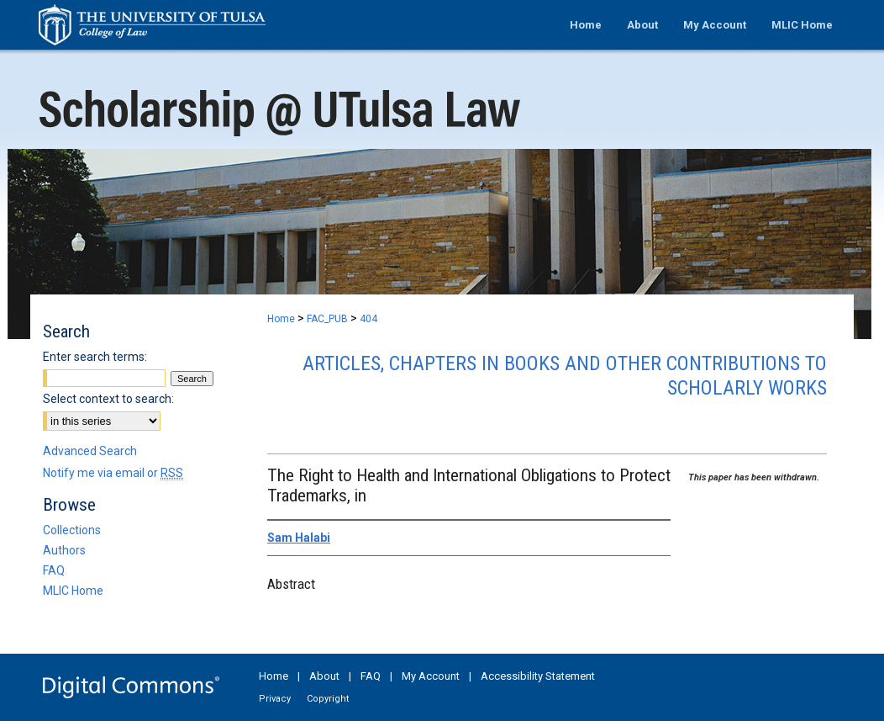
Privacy (275, 698)
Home (281, 319)
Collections (72, 530)
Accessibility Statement (538, 676)
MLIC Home (73, 590)
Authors (64, 550)
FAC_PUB (327, 319)
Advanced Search (90, 451)
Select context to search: (108, 399)
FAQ (54, 570)
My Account (431, 676)
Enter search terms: (95, 356)
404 (368, 319)
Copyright (328, 698)
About (324, 676)
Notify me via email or (113, 473)
